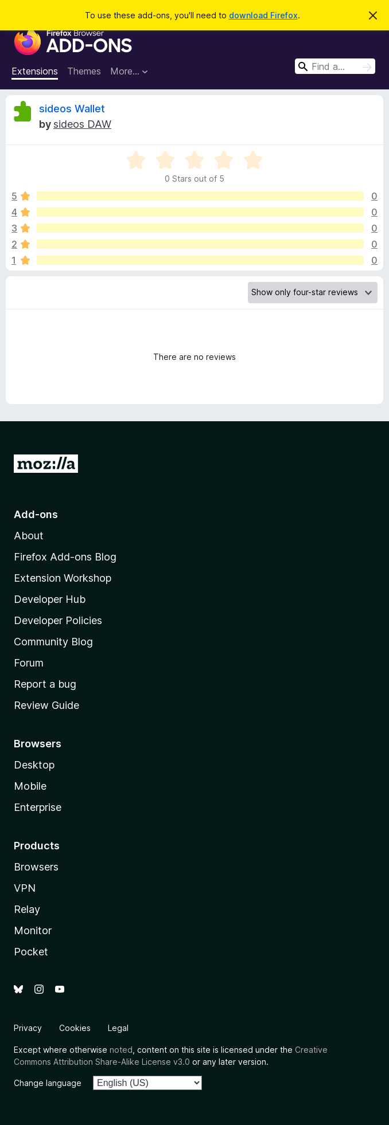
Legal (118, 1028)
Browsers (36, 867)
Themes (84, 71)
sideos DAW (82, 124)
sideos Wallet (72, 109)
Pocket (31, 952)
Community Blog (53, 642)
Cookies (75, 1028)
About (29, 536)
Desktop (34, 765)
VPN (25, 888)
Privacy (28, 1028)
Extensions (34, 71)
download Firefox (263, 15)
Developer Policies (58, 620)
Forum (29, 663)
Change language (47, 1083)
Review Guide (46, 705)
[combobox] (335, 66)
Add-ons (36, 514)
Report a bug (45, 684)
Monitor (33, 930)
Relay (27, 909)
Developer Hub (49, 599)
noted (121, 1050)
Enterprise (37, 807)
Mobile (30, 786)
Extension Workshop (62, 578)
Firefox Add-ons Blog (65, 557)
